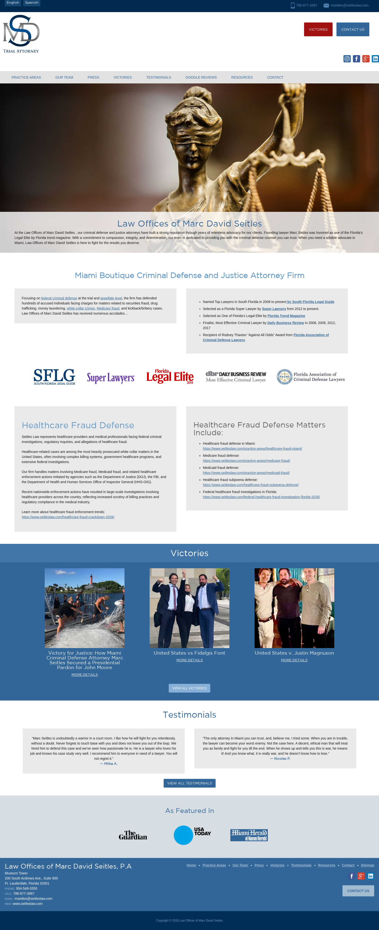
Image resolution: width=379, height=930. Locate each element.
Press (93, 77)
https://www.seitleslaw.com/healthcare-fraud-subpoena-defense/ (251, 485)
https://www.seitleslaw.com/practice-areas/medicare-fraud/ (246, 461)
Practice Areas (26, 77)
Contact (275, 77)
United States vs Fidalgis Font (189, 653)
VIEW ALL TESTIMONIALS (189, 783)
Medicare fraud (108, 308)
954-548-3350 (26, 888)
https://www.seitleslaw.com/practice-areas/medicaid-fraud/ (246, 473)
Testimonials (158, 77)
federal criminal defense (59, 298)
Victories (318, 29)
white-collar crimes (81, 308)
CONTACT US (352, 29)
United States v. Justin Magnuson (294, 653)
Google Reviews (201, 77)
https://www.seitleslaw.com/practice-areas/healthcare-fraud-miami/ (252, 448)
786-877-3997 (306, 5)
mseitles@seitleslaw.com (33, 898)
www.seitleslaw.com (28, 904)
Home (191, 865)
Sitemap (367, 865)
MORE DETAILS (85, 675)
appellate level (111, 298)
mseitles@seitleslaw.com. (350, 5)
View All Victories (189, 688)
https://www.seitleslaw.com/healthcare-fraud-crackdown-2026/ (68, 517)
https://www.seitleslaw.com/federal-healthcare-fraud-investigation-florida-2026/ (261, 497)
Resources (242, 77)
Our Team (64, 77)
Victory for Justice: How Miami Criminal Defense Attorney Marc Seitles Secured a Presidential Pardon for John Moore (84, 660)
